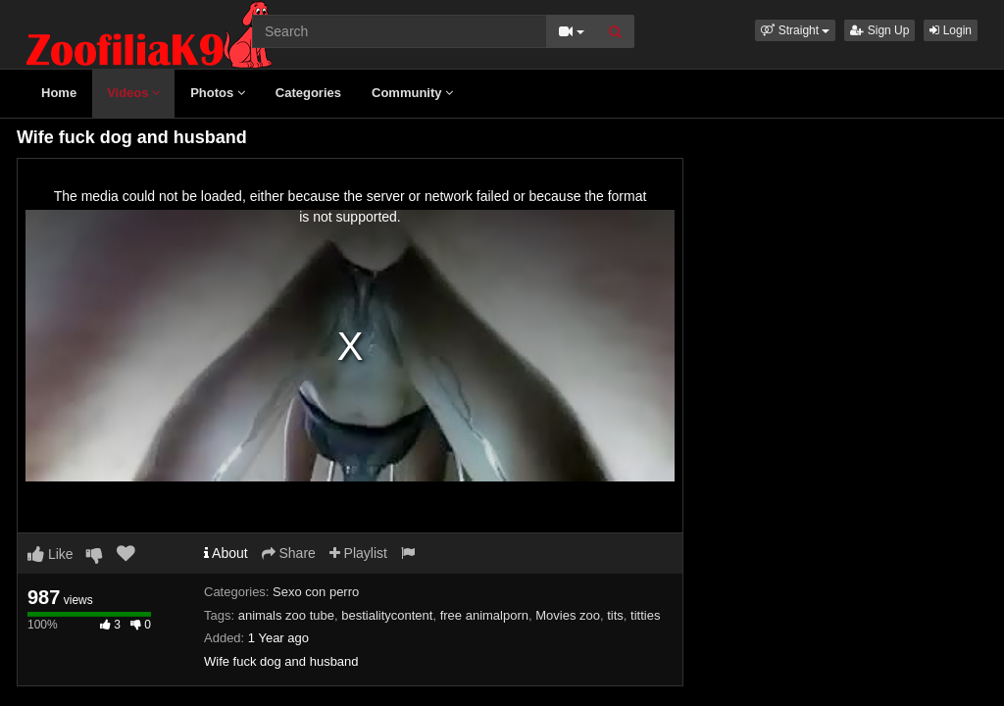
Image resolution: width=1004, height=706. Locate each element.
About (226, 553)
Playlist (358, 553)
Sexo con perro (316, 591)
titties (645, 615)
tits (615, 615)
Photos (217, 92)
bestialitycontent (386, 615)
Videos (133, 92)
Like (50, 554)
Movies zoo (567, 615)
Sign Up (879, 30)
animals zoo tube (286, 615)
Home (58, 92)
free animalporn (484, 615)
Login (950, 30)
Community (412, 92)
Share (289, 553)
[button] (795, 30)
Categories (308, 92)
